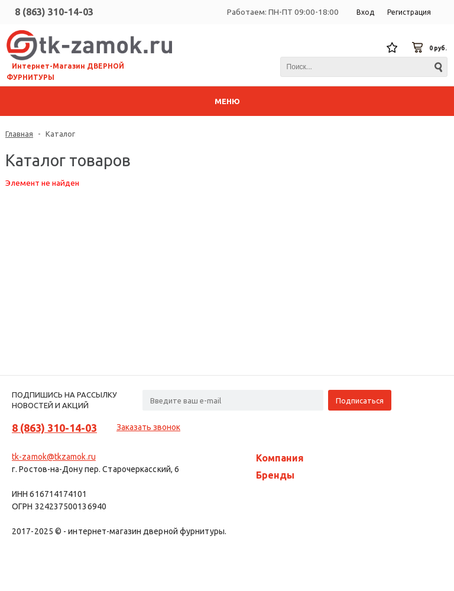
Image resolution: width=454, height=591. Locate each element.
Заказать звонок (148, 427)
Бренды (275, 475)
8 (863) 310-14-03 (54, 12)
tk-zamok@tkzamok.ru (54, 456)
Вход (365, 12)
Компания (280, 458)
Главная (19, 134)
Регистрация (409, 12)
